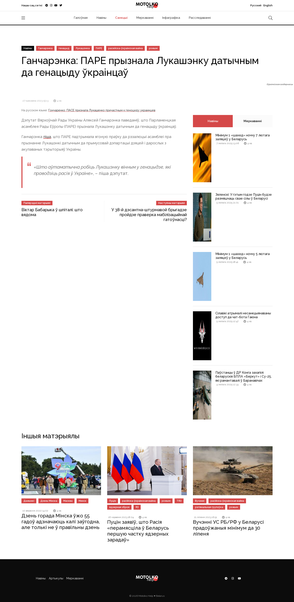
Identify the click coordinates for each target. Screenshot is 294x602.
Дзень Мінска (48, 500)
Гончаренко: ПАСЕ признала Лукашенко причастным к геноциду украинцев (101, 110)
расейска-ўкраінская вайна (125, 48)
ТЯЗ (179, 500)
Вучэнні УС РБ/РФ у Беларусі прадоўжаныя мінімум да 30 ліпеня (228, 528)
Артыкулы (56, 578)
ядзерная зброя (119, 507)
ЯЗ (137, 507)
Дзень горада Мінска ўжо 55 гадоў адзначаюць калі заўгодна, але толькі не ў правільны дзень (60, 521)
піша (47, 137)
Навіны (101, 18)
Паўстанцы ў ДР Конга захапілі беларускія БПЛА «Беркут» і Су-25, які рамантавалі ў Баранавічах (243, 376)
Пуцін (112, 500)
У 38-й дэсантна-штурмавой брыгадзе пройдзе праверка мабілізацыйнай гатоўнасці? (149, 214)
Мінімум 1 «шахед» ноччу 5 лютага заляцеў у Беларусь (242, 256)
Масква (67, 500)
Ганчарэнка (45, 48)
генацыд (64, 48)
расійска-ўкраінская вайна (139, 500)
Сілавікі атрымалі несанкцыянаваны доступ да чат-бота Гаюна (243, 315)
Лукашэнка (83, 48)
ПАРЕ (99, 48)
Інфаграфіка (171, 18)
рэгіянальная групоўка (209, 507)
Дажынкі (28, 500)
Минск (82, 500)
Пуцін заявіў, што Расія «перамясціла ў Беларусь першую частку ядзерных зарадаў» (138, 530)
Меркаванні (145, 18)
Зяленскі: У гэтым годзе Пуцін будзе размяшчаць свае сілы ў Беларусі (243, 196)
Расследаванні (200, 18)
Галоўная (81, 18)
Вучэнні (199, 500)
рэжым (153, 48)
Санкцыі (121, 18)
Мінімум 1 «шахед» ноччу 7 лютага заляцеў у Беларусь (242, 137)
